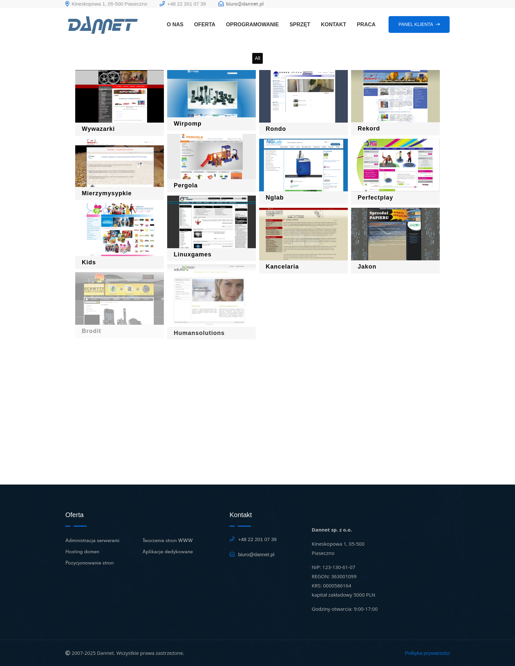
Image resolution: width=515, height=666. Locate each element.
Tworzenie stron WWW (168, 539)
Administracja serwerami (92, 539)
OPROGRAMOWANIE (252, 24)
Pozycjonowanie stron (89, 562)
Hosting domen (82, 551)
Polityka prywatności (427, 653)
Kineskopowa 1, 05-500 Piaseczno (106, 4)
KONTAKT (333, 24)
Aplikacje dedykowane (168, 551)
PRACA (366, 24)
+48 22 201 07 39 (183, 4)
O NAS (175, 24)
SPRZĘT (299, 24)
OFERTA (204, 24)
